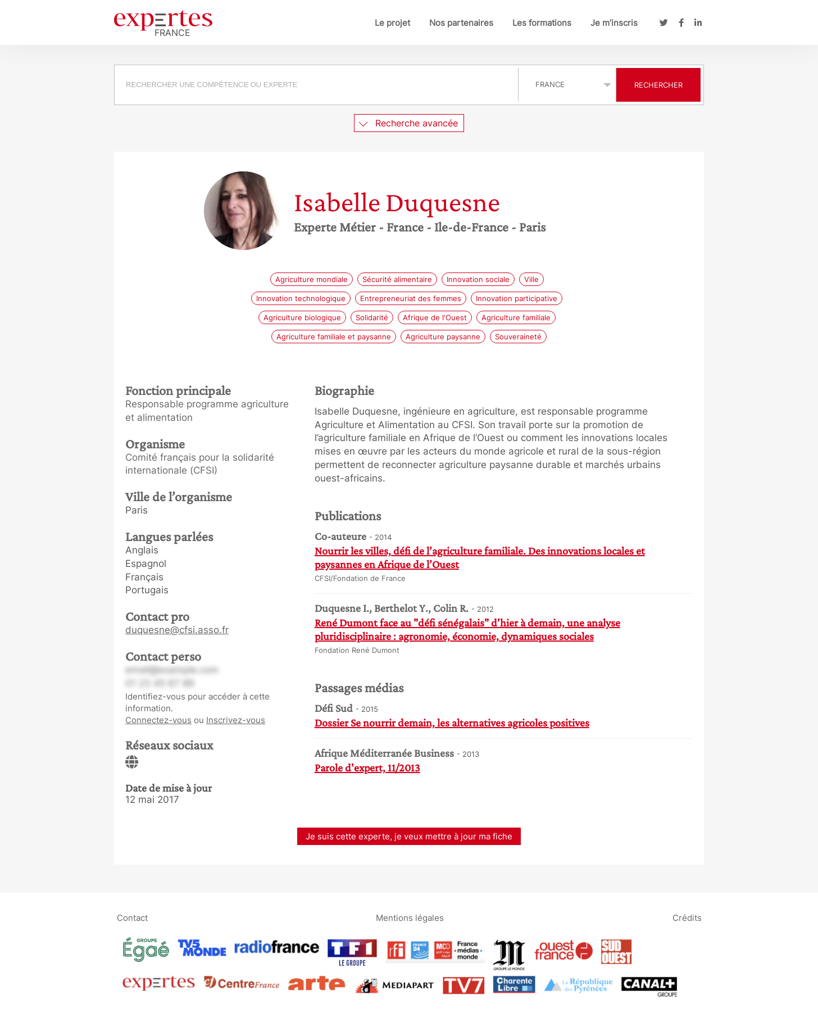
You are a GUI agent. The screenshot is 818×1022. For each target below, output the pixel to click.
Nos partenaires (461, 22)
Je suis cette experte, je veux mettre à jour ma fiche (409, 836)
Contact (132, 917)
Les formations (541, 22)
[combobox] (317, 85)
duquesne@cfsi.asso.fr (177, 629)
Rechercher (658, 84)
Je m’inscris (614, 22)
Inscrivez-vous (235, 720)
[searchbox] (316, 85)
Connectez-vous (158, 720)
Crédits (687, 917)
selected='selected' (567, 84)
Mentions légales (410, 917)
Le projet (392, 22)
